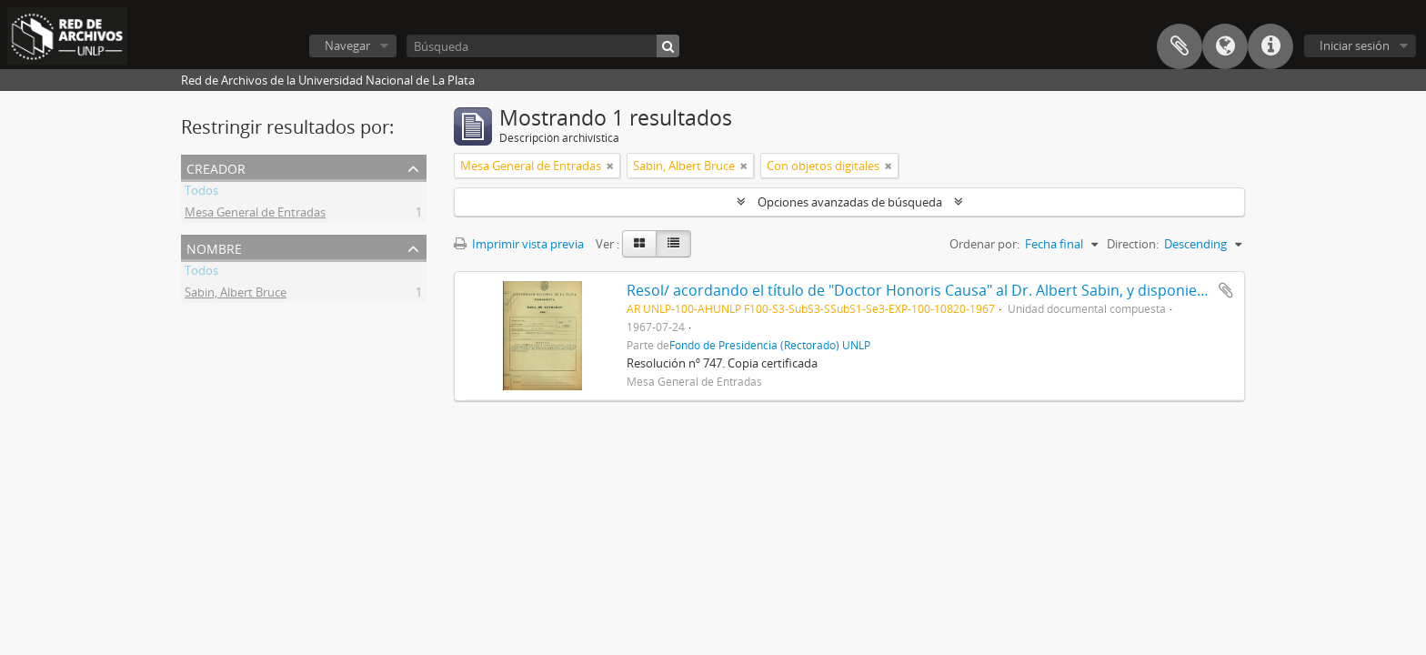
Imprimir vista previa (519, 244)
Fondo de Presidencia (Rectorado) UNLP (769, 345)
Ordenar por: (984, 244)
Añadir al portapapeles (1226, 290)
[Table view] (673, 243)
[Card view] (639, 243)
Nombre (214, 247)
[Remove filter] (610, 165)
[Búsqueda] (543, 46)
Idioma (1225, 46)
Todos (201, 193)
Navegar (347, 45)
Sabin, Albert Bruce (235, 295)
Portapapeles (1179, 46)
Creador (216, 167)
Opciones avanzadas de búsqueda (850, 202)
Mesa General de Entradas (255, 215)
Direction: (1133, 244)
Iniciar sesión (1355, 45)
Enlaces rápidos (1270, 46)
